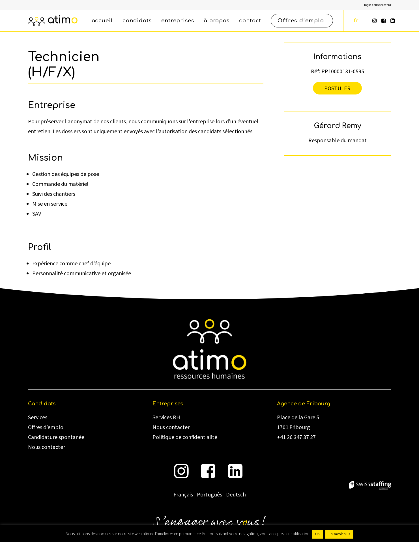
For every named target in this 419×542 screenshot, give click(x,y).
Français (183, 495)
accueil (102, 20)
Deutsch (236, 495)
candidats (137, 20)
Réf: (315, 71)
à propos (216, 20)
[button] (375, 20)
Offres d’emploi (46, 427)
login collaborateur (377, 5)
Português (209, 495)
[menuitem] (377, 5)
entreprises (177, 20)
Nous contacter (46, 447)
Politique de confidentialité (184, 437)
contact (250, 20)
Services (37, 417)
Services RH (166, 417)
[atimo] (53, 20)
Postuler (337, 88)
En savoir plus (339, 534)
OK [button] (317, 534)
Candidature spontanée (56, 437)
